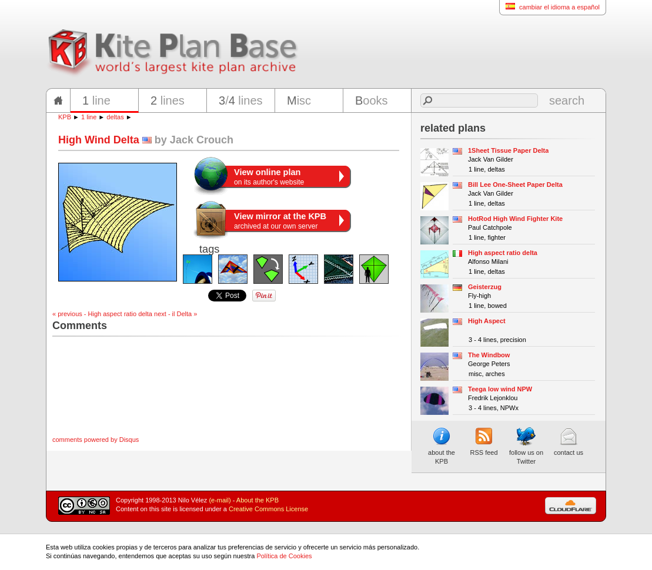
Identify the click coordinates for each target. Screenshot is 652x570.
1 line (88, 116)
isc (299, 100)
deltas (114, 116)
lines (168, 100)
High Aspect (487, 320)
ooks (371, 100)
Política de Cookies (284, 555)
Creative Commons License (268, 508)
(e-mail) (219, 500)
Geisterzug (484, 286)
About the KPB (257, 500)
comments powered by (95, 439)
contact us (568, 441)
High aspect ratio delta (502, 252)
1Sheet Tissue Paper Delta (508, 150)
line (96, 100)
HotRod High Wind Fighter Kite (515, 218)
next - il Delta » (175, 313)
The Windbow (489, 354)
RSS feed (483, 441)
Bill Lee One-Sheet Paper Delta (515, 184)
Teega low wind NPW (500, 389)
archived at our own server (280, 221)
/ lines (241, 100)
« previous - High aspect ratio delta (102, 313)
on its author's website (269, 177)
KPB (64, 116)
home (58, 100)
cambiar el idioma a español (549, 7)
